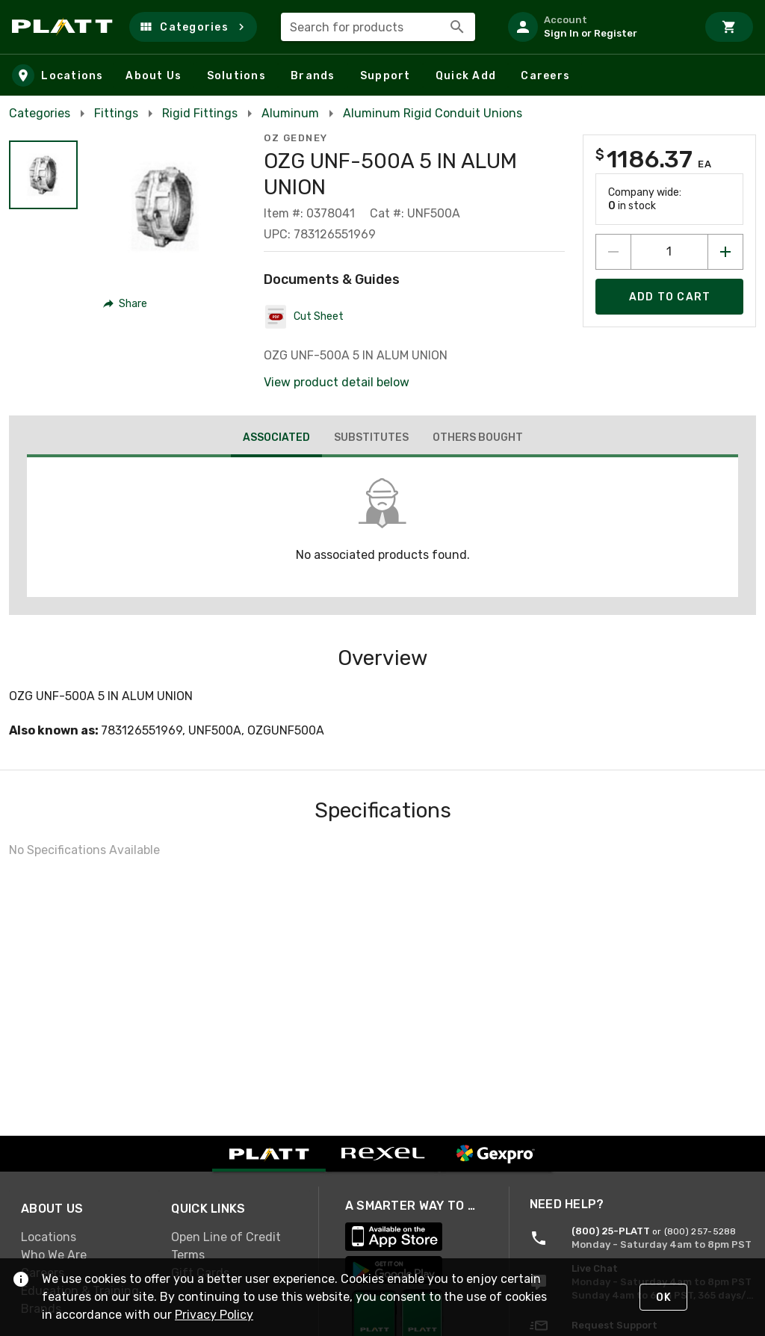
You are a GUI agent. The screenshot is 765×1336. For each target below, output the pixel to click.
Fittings (116, 113)
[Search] (457, 27)
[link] (84, 1237)
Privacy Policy (214, 1315)
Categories (39, 113)
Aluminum (290, 113)
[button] (193, 27)
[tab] (276, 439)
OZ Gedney (296, 137)
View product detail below (336, 382)
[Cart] (729, 27)
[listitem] (596, 27)
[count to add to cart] (669, 252)
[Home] (64, 27)
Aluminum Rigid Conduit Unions (432, 113)
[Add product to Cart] (669, 297)
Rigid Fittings (200, 113)
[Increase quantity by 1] (725, 252)
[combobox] (378, 27)
